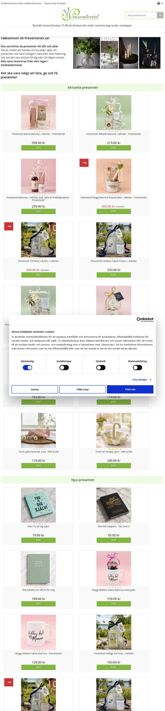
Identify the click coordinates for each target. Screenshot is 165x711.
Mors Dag (23, 30)
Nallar (4, 700)
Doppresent (7, 705)
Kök (144, 30)
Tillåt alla (130, 389)
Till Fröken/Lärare (46, 30)
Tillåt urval (82, 389)
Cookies (5, 675)
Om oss (5, 690)
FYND (97, 38)
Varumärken (7, 680)
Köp (21, 147)
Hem (132, 30)
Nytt (7, 30)
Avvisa (35, 389)
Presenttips (115, 30)
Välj (21, 487)
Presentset (95, 30)
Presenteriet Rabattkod (13, 695)
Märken (84, 38)
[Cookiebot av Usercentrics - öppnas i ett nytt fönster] (139, 319)
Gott (70, 38)
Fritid (156, 30)
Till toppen (82, 664)
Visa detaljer (140, 379)
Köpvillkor (6, 685)
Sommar (77, 30)
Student (64, 30)
